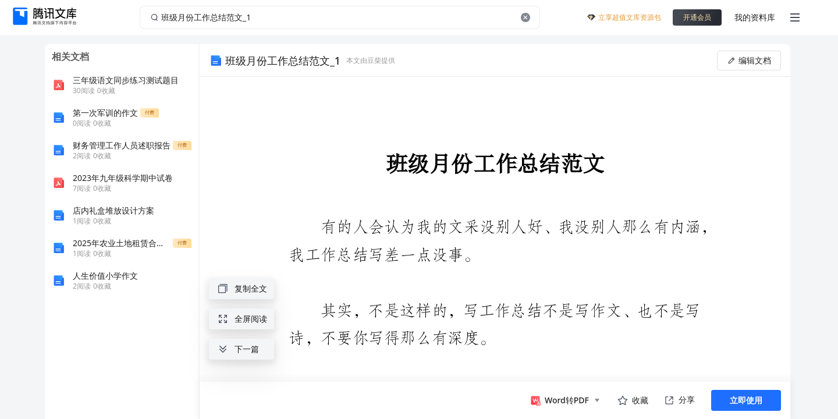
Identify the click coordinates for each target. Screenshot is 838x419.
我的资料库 (754, 17)
